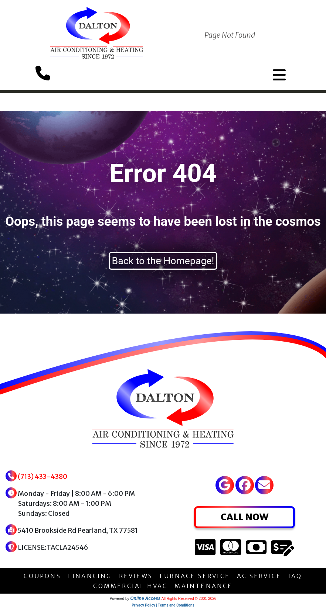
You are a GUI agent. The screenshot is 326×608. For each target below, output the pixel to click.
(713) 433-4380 (42, 476)
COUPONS (42, 576)
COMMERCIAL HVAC (130, 586)
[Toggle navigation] (279, 75)
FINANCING (90, 576)
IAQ (295, 576)
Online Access (145, 598)
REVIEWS (136, 576)
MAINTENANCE (203, 586)
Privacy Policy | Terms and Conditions (163, 605)
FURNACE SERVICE (195, 576)
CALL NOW (244, 517)
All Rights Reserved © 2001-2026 (189, 599)
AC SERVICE (259, 576)
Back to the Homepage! (163, 261)
